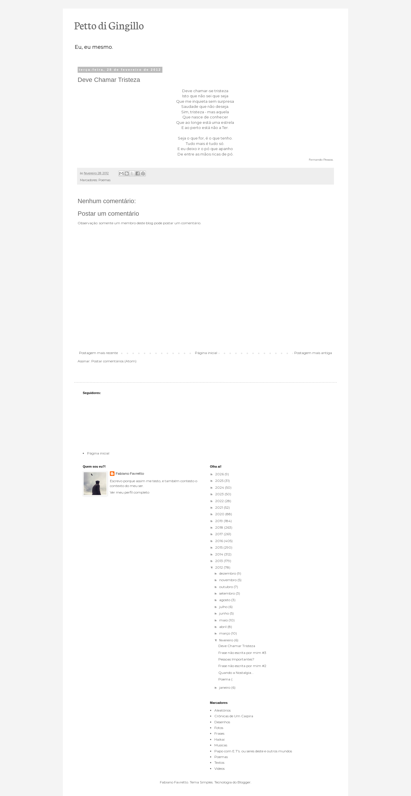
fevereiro (226, 640)
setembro (227, 593)
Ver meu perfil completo (129, 492)
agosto (225, 600)
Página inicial (206, 353)
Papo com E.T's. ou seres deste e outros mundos (253, 751)
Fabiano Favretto (130, 473)
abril (223, 627)
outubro (226, 587)
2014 (219, 554)
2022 (220, 501)
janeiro (225, 687)
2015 (219, 547)
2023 (220, 494)
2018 (219, 527)
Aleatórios (222, 710)
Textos (219, 762)
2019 (219, 521)
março (225, 633)
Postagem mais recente (98, 353)
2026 (220, 474)
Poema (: (225, 679)
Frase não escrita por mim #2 (242, 666)
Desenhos (222, 722)
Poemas (104, 180)
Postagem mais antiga (313, 353)
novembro (228, 580)
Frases (219, 733)
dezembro (228, 573)
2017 (219, 534)
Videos (219, 768)
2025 (219, 480)
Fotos (218, 728)
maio (224, 620)
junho (224, 613)
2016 (219, 541)
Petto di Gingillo (109, 25)
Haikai (219, 739)
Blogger (244, 782)
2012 (219, 567)
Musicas (220, 745)
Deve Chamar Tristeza (236, 646)
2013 (219, 561)
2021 (219, 507)
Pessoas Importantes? (236, 659)
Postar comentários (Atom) (113, 361)
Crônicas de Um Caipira (233, 716)
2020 (220, 514)
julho (223, 607)
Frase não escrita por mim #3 (242, 652)
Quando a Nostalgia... (236, 672)
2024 (220, 487)
